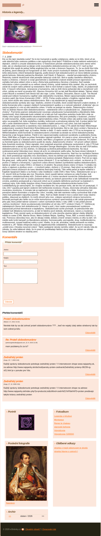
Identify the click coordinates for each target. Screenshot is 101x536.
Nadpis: (6, 258)
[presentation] (21, 291)
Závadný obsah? (33, 529)
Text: (5, 266)
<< (10, 516)
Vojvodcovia (59, 430)
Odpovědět (90, 333)
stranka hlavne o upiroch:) (66, 451)
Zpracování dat (49, 529)
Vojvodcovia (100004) (64, 434)
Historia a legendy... (13, 12)
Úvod (4, 46)
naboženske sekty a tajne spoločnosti (19, 46)
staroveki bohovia (62, 427)
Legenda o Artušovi (63, 416)
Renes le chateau (62, 423)
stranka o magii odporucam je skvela (71, 448)
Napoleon (10, 503)
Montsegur (59, 420)
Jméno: (6, 250)
